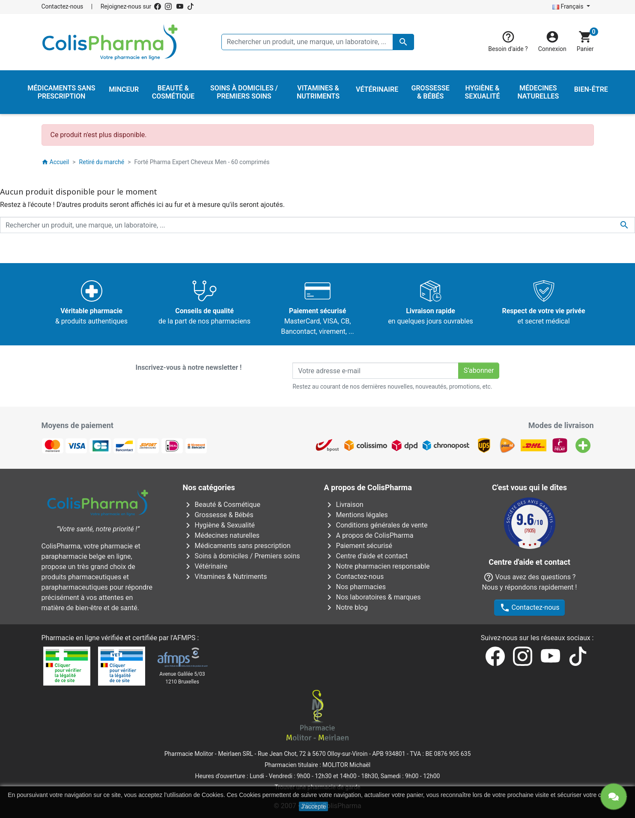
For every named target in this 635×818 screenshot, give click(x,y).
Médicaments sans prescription (237, 546)
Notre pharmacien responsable (377, 566)
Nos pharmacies (355, 587)
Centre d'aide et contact (366, 556)
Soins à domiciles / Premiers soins (241, 556)
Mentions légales (356, 515)
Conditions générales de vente (376, 525)
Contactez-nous (62, 6)
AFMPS (184, 638)
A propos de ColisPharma (369, 535)
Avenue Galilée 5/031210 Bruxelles (182, 678)
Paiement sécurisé (358, 546)
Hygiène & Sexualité (219, 525)
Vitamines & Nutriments (225, 576)
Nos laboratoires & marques (372, 597)
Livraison (344, 504)
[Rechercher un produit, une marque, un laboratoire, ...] (317, 42)
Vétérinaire (205, 566)
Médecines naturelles (221, 535)
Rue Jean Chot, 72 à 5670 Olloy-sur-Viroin (312, 753)
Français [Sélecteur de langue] (568, 6)
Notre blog (346, 607)
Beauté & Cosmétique (221, 504)
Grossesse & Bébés (218, 515)
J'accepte (313, 806)
